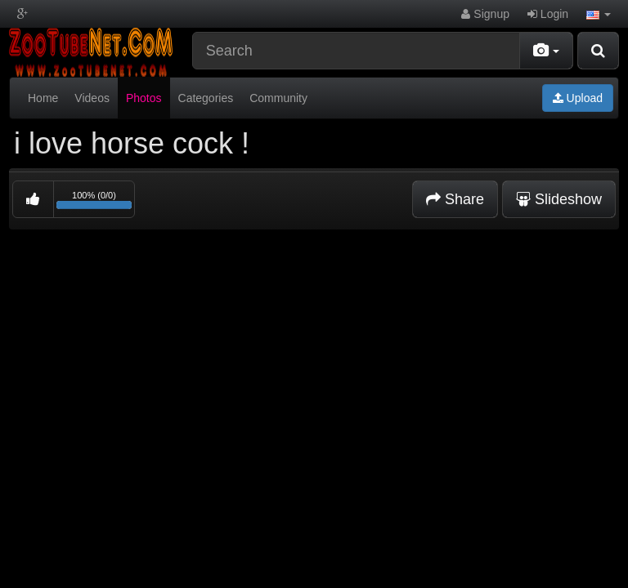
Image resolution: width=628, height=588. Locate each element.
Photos (144, 98)
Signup (485, 13)
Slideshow (559, 199)
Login (547, 13)
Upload (578, 98)
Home (43, 98)
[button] (598, 14)
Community (278, 98)
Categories (206, 98)
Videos (92, 98)
